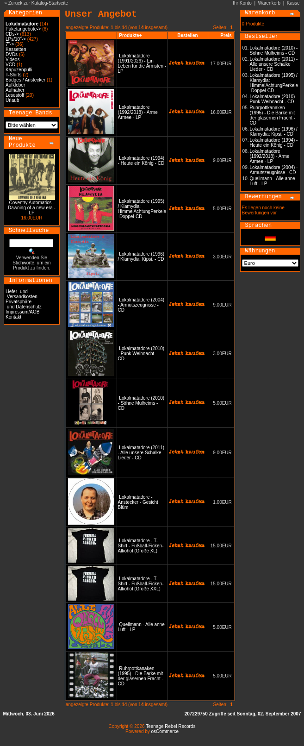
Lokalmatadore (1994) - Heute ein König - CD (141, 161)
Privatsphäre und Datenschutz (24, 304)
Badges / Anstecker (25, 79)
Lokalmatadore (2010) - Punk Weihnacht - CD (141, 353)
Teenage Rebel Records (170, 726)
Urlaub (12, 100)
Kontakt (13, 317)
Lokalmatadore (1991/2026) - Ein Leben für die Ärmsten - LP (142, 63)
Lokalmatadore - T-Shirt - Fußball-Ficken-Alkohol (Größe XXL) (141, 583)
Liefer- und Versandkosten (21, 294)
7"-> (10, 44)
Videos (12, 59)
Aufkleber (15, 85)
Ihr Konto (242, 3)
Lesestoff (15, 95)
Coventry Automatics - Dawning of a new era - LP (32, 207)
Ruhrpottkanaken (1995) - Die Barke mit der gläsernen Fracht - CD (140, 676)
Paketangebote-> (23, 28)
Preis (225, 35)
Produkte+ (130, 35)
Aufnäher (15, 90)
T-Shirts (13, 74)
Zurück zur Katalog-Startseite (38, 3)
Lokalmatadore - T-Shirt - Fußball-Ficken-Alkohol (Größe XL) (141, 545)
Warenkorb (269, 3)
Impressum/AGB (22, 311)
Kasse (293, 3)
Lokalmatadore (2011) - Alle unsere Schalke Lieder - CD (141, 452)
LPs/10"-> (16, 39)
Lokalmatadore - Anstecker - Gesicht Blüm (138, 502)
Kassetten (16, 49)
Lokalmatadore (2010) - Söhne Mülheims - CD (141, 403)
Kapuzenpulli (19, 69)
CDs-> (12, 34)
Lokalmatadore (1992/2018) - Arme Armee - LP (138, 112)
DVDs (12, 54)
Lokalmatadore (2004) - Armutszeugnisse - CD (141, 305)
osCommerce (165, 731)
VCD (10, 64)
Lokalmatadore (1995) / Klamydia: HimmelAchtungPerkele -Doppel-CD (142, 209)
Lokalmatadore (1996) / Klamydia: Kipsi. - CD (141, 256)
